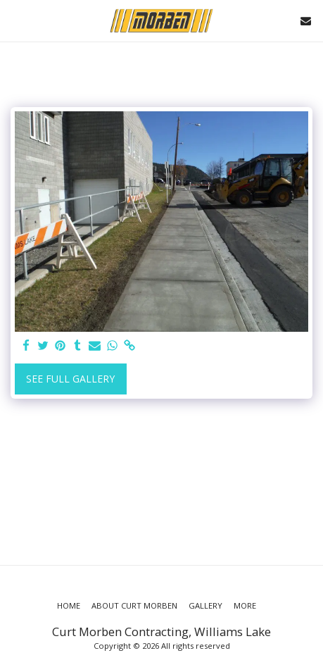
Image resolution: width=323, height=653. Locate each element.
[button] (15, 20)
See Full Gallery (70, 378)
